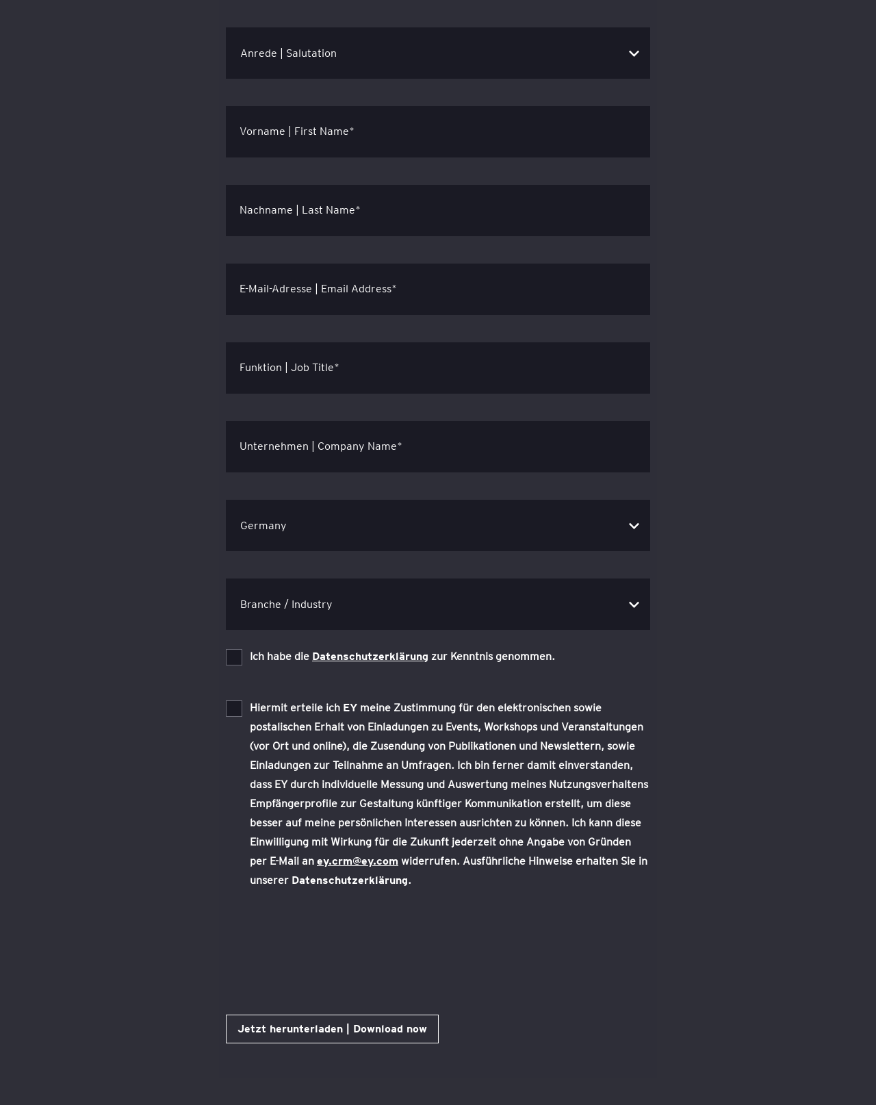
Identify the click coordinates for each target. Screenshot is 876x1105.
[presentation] (330, 944)
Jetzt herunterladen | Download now (332, 1028)
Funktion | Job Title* (289, 367)
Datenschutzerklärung (370, 656)
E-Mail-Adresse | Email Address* (318, 288)
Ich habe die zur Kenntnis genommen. (402, 656)
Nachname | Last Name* (300, 209)
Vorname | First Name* (297, 131)
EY (350, 707)
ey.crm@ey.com (357, 860)
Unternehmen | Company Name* (321, 446)
